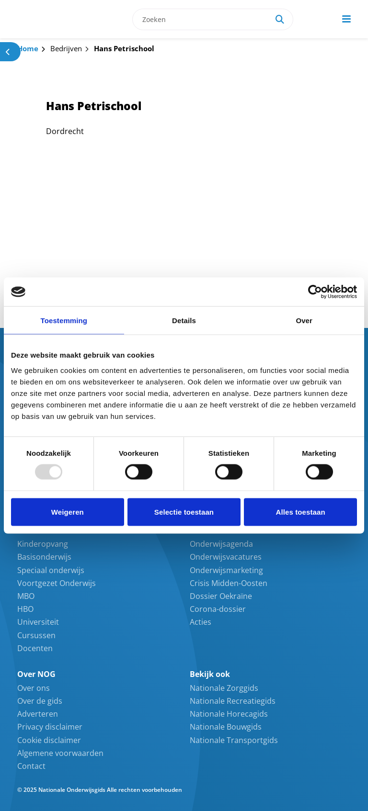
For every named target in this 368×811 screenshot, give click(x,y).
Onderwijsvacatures (226, 557)
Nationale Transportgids (234, 740)
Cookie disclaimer (49, 740)
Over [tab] (304, 320)
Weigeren (67, 511)
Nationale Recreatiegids (233, 701)
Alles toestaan (300, 511)
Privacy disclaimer (49, 726)
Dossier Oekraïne (221, 596)
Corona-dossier (218, 609)
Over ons (33, 688)
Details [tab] (184, 320)
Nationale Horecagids (229, 714)
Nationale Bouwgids (226, 726)
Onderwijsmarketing (226, 570)
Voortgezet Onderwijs (56, 583)
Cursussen (36, 635)
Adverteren (37, 714)
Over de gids (39, 701)
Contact (31, 766)
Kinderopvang (42, 544)
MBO (25, 596)
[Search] (279, 19)
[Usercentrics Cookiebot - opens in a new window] (315, 292)
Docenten (35, 648)
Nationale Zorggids (224, 688)
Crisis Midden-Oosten (228, 583)
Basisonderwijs (44, 557)
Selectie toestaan (184, 511)
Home (27, 48)
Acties (200, 622)
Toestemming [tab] (64, 320)
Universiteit (38, 622)
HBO (25, 609)
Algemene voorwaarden (60, 753)
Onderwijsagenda (221, 544)
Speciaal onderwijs (50, 570)
